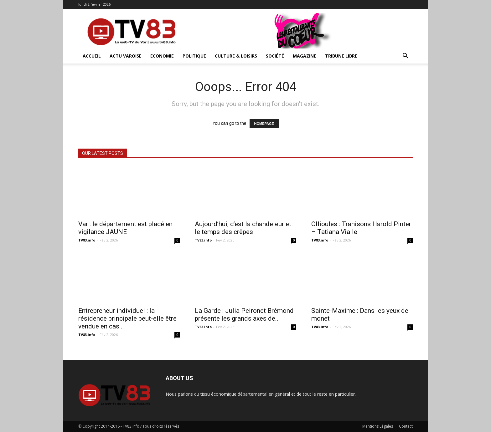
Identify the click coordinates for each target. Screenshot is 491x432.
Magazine (304, 56)
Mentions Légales (377, 426)
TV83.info (86, 240)
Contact (406, 426)
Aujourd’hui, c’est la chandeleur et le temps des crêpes (243, 228)
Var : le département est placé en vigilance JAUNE (125, 228)
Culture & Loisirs (236, 56)
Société (275, 56)
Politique (194, 56)
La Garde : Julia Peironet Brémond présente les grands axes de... (244, 314)
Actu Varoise (126, 56)
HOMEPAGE (264, 123)
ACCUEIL (92, 56)
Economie (162, 56)
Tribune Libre (341, 56)
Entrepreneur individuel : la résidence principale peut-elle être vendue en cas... (127, 318)
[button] (405, 56)
